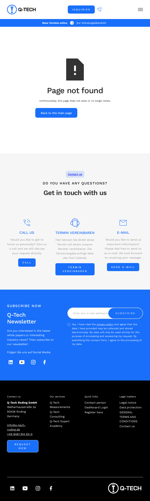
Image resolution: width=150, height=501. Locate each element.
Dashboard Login (96, 407)
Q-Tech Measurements (60, 405)
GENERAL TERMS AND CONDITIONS (128, 417)
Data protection (130, 407)
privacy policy (105, 324)
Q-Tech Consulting (57, 414)
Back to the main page (56, 113)
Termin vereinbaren (75, 269)
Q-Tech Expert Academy (60, 424)
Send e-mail (123, 267)
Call (26, 262)
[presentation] (116, 355)
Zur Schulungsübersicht (91, 22)
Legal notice (127, 402)
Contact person (95, 402)
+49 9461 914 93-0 (19, 434)
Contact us (75, 174)
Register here (94, 412)
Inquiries (81, 9)
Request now (22, 446)
